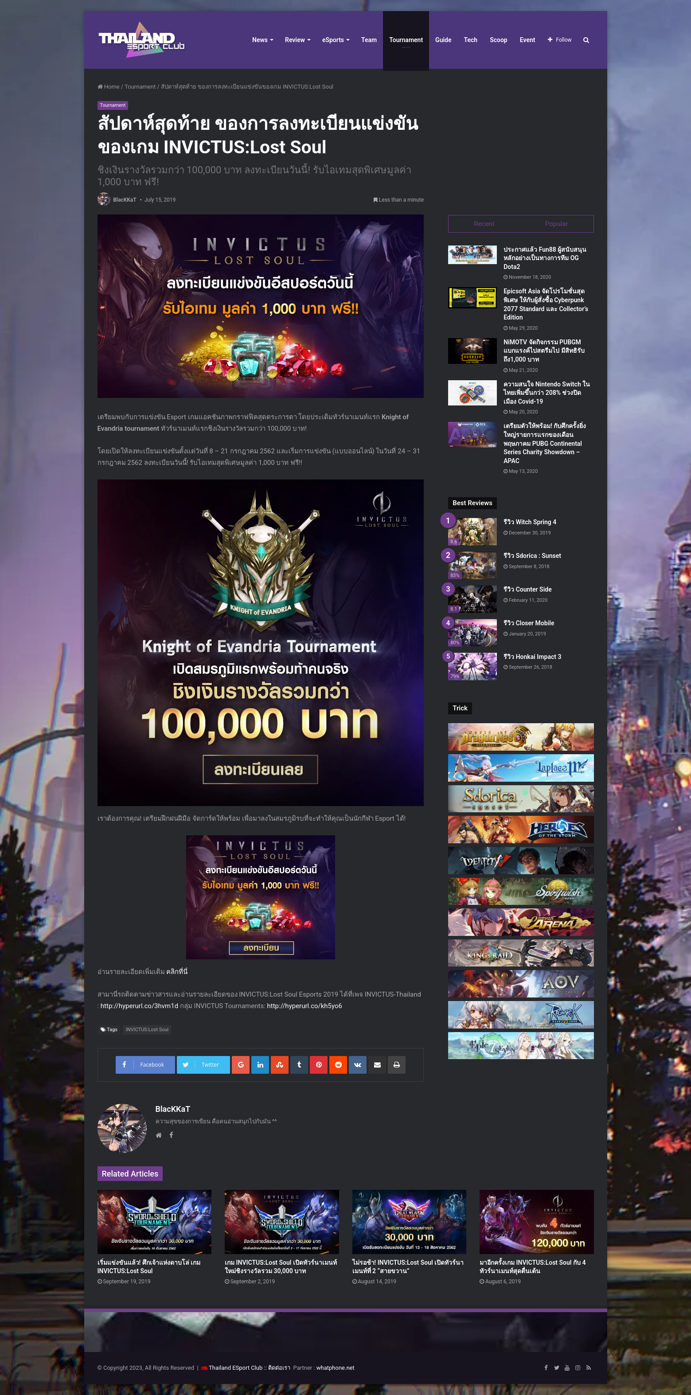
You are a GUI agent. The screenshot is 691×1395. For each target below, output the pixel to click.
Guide (443, 39)
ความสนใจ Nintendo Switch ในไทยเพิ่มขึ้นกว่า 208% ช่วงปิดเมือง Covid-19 (547, 393)
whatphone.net (335, 1367)
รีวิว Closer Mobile (529, 623)
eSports (333, 39)
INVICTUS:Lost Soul (147, 1030)
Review (295, 39)
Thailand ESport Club (235, 1367)
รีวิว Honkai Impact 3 (532, 657)
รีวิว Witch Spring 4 (530, 522)
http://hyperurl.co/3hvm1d (139, 1006)
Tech (471, 39)
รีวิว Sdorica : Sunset (532, 556)
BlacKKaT (124, 200)
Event (527, 39)
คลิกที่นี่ (176, 972)
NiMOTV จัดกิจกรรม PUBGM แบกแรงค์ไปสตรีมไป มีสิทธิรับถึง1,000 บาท (544, 351)
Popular (556, 224)
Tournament (406, 39)
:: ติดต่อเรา (277, 1367)
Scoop (499, 39)
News (260, 39)
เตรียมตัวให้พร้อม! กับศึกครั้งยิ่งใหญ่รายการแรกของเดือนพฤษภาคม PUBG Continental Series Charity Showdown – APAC (545, 444)
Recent (484, 224)
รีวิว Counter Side (528, 589)
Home (109, 86)
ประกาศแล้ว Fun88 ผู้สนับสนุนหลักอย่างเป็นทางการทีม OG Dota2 (545, 258)
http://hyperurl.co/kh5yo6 (305, 1006)
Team (369, 39)
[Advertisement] (520, 137)
